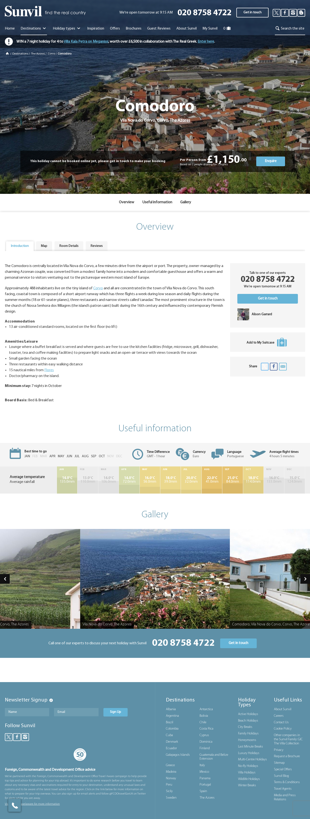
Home (10, 29)
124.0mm (294, 480)
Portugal (205, 785)
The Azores (38, 53)
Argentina (172, 716)
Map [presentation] (44, 246)
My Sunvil (209, 29)
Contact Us (281, 722)
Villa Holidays (247, 772)
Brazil (169, 722)
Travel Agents (283, 789)
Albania (171, 709)
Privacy (278, 750)
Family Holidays (248, 733)
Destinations (34, 29)
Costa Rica (206, 729)
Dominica (206, 742)
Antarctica (206, 709)
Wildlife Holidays (249, 779)
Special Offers (283, 769)
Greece (170, 765)
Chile (203, 722)
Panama (205, 778)
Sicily (169, 791)
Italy (202, 765)
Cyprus (204, 735)
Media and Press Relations (285, 797)
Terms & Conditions (287, 782)
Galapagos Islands (178, 755)
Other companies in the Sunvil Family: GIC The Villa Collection (288, 739)
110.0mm (88, 480)
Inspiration (95, 29)
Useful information (157, 202)
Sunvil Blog (281, 776)
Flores (49, 370)
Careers (279, 716)
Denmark (172, 742)
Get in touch (252, 12)
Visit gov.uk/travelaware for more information (32, 804)
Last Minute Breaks (250, 746)
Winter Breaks (247, 785)
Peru (169, 785)
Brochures (133, 29)
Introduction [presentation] (20, 246)
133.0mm (274, 480)
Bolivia (204, 716)
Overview (126, 202)
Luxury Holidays (248, 753)
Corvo (51, 53)
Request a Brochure (287, 756)
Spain (203, 791)
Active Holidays (248, 714)
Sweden (171, 798)
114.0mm (253, 480)
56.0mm (150, 480)
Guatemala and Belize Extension (214, 757)
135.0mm (67, 480)
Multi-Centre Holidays (252, 759)
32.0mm (191, 480)
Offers (115, 29)
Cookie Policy (283, 729)
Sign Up (115, 712)
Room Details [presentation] (68, 246)
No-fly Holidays (248, 766)
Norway (171, 778)
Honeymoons (247, 740)
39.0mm (170, 480)
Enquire (271, 161)
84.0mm (232, 480)
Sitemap (279, 763)
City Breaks (245, 727)
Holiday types (67, 29)
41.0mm (212, 480)
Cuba (169, 735)
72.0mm (129, 480)
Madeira (171, 772)
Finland (205, 748)
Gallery (185, 202)
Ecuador (171, 748)
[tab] (20, 246)
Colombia (172, 729)
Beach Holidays (248, 721)
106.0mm (108, 480)
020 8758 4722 (205, 13)
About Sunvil (282, 709)
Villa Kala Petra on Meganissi (85, 42)
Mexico (204, 772)
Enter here (206, 42)
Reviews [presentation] (97, 246)
